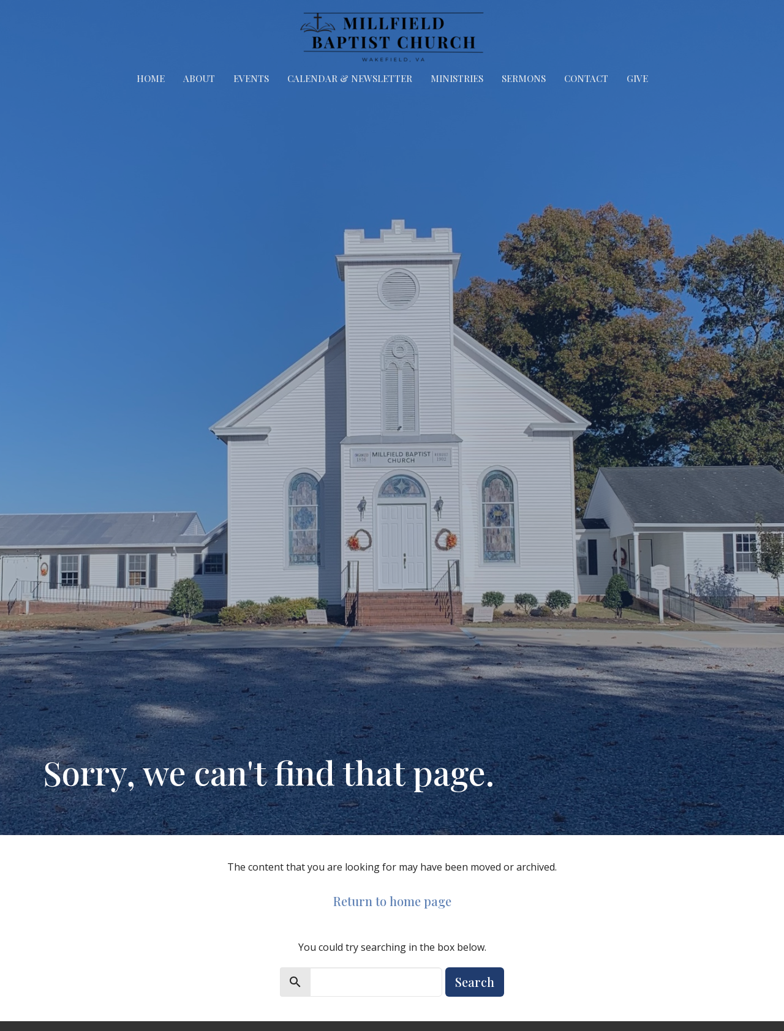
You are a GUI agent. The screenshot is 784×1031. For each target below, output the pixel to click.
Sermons (524, 78)
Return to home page (392, 901)
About (199, 78)
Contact (586, 78)
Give (637, 78)
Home (151, 78)
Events (251, 78)
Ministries (457, 78)
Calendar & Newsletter (349, 78)
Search (474, 981)
